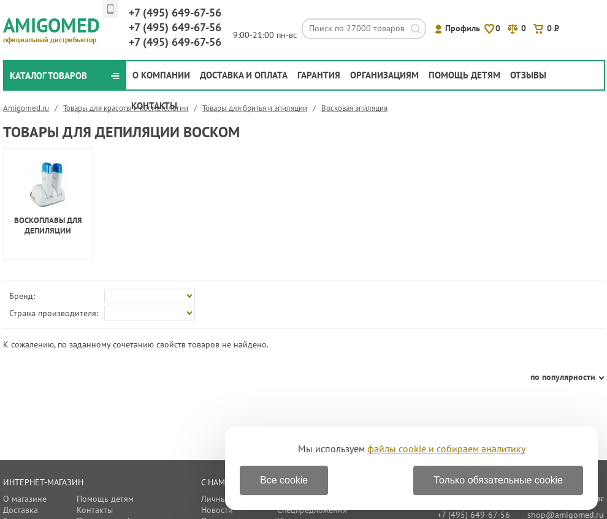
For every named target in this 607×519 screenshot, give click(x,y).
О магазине (25, 498)
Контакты (154, 106)
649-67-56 (175, 13)
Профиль (462, 28)
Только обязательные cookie (498, 480)
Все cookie (284, 480)
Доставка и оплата (244, 75)
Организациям (384, 75)
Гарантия (318, 75)
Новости (217, 509)
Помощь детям (464, 75)
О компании (161, 75)
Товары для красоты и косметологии (125, 108)
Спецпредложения (312, 509)
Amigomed (56, 28)
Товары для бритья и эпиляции (254, 108)
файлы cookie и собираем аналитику (446, 448)
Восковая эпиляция (354, 108)
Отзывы (528, 75)
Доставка (20, 509)
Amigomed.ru (26, 108)
